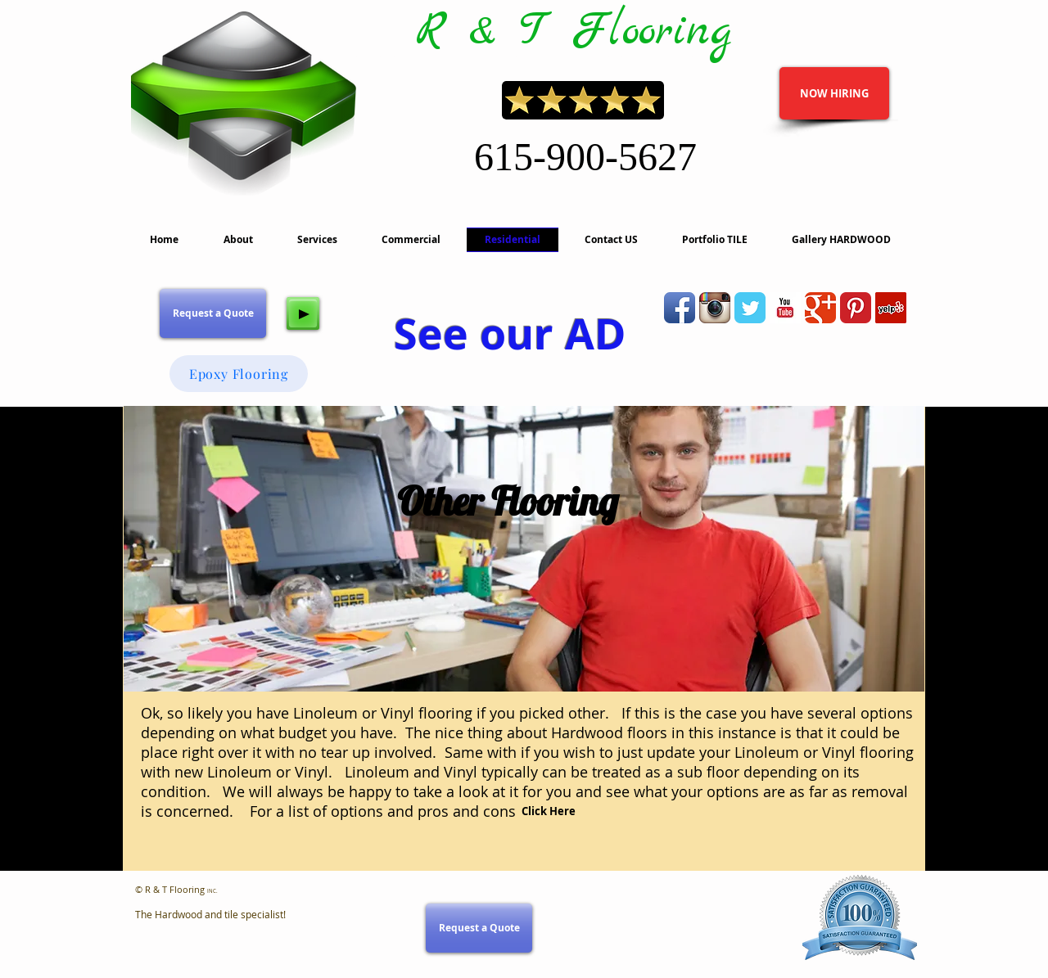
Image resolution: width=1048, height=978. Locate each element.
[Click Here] (548, 811)
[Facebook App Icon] (679, 307)
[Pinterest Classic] (855, 307)
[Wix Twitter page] (750, 307)
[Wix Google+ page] (820, 307)
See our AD (510, 333)
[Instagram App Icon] (714, 307)
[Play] (303, 313)
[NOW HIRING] (834, 93)
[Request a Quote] (213, 313)
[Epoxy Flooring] (238, 373)
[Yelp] (890, 307)
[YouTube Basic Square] (785, 307)
